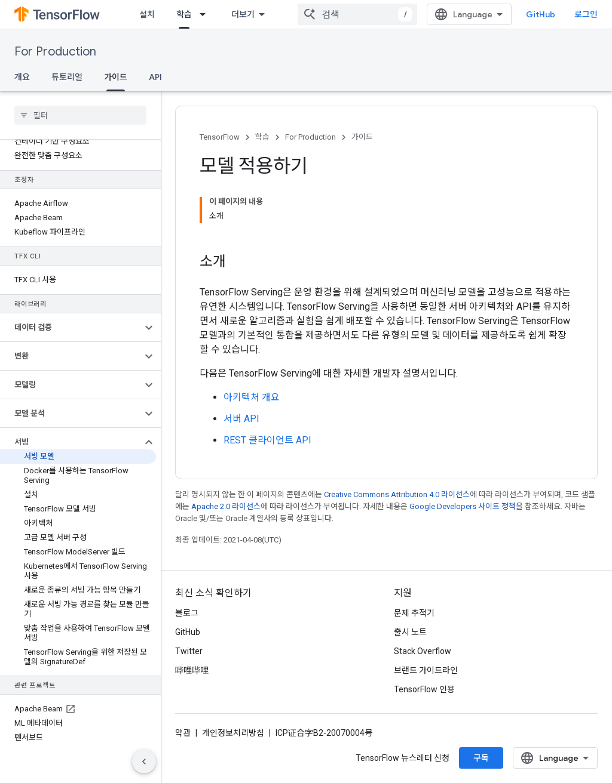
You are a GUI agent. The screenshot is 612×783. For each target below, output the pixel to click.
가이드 (362, 136)
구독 (481, 758)
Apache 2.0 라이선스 (226, 506)
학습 (262, 136)
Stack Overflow (422, 651)
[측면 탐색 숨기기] (144, 761)
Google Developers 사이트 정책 (462, 506)
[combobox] (357, 14)
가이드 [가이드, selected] (115, 77)
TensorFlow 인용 (424, 689)
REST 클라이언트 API (267, 440)
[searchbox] (80, 115)
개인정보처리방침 (233, 733)
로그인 (586, 14)
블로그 (186, 613)
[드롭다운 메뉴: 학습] (206, 14)
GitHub (540, 14)
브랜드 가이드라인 (426, 670)
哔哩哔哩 (192, 670)
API (155, 77)
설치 (147, 14)
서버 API (241, 418)
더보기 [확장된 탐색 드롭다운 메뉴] (243, 14)
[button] (71, 327)
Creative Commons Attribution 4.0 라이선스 (397, 494)
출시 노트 (410, 632)
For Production (55, 51)
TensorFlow (220, 136)
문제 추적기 (414, 613)
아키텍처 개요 (252, 397)
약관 (183, 733)
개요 (22, 77)
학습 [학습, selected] (184, 14)
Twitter (189, 651)
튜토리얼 (66, 77)
